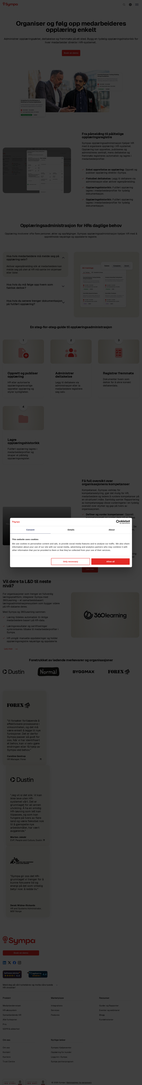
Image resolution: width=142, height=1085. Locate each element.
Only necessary (70, 561)
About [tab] (112, 530)
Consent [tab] (30, 530)
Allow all (110, 561)
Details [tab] (71, 530)
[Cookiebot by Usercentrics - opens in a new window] (118, 522)
